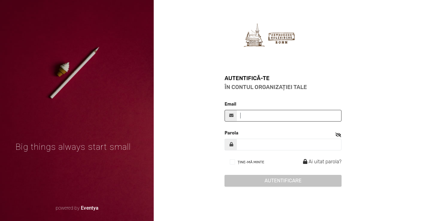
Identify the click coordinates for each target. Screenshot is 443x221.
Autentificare (283, 181)
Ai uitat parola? (321, 162)
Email (230, 104)
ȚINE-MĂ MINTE (250, 162)
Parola (231, 133)
